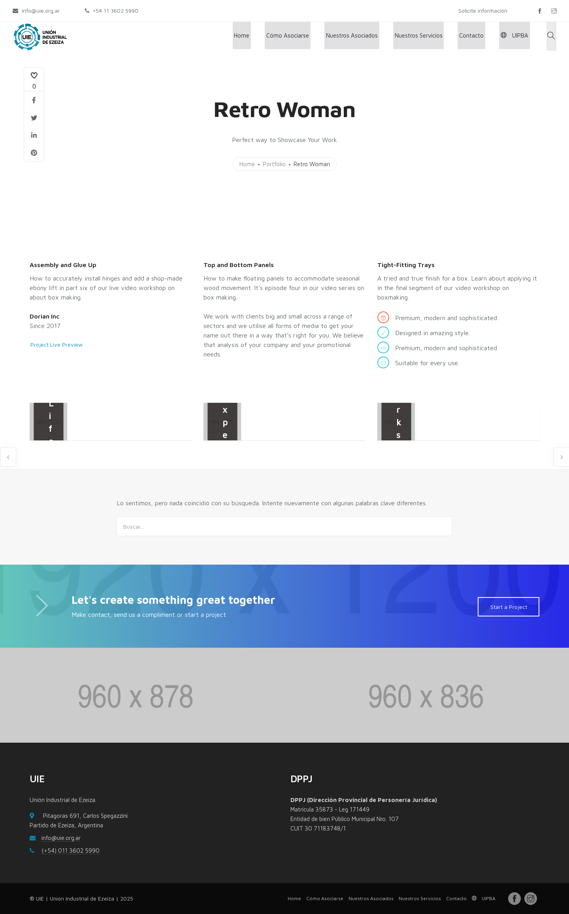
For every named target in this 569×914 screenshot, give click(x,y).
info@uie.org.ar (61, 837)
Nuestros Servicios (428, 35)
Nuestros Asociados (364, 35)
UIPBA (518, 35)
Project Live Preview (56, 344)
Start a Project (508, 606)
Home (260, 35)
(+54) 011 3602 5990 (70, 850)
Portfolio (274, 164)
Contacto (478, 35)
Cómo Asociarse (303, 35)
